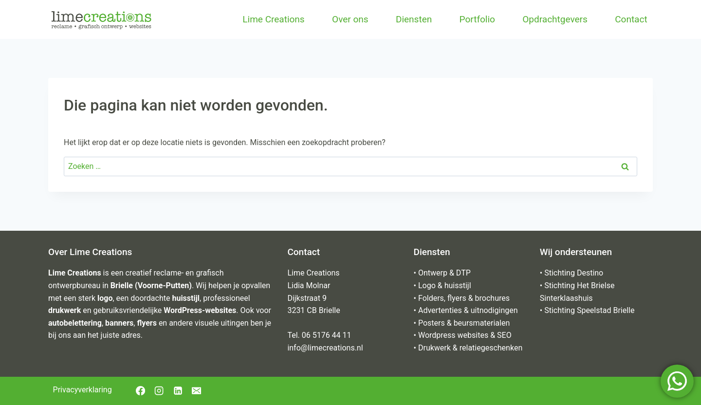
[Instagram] (159, 391)
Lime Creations (273, 19)
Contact (631, 19)
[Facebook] (140, 391)
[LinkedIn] (177, 391)
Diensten (414, 19)
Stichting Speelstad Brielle (589, 310)
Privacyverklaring (82, 389)
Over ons (350, 19)
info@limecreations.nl (325, 347)
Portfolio (477, 19)
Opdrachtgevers (555, 19)
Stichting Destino (573, 272)
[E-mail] (196, 391)
